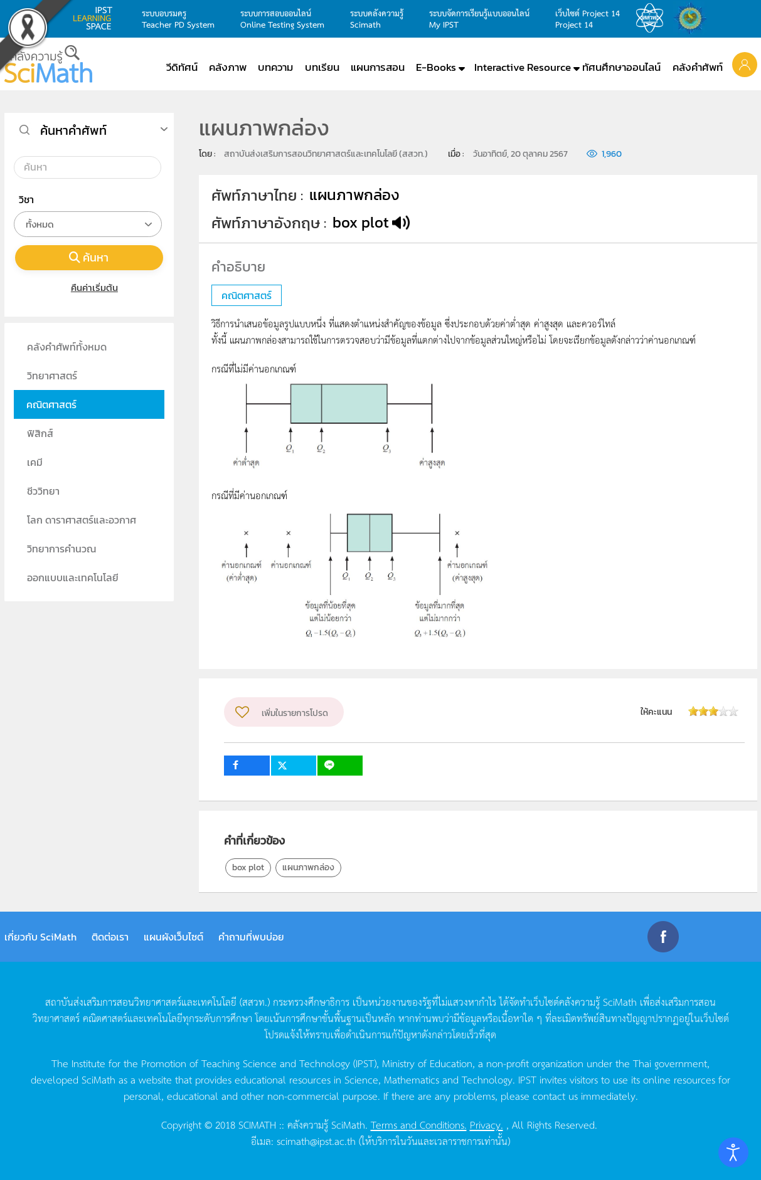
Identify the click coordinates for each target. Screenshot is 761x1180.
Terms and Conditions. (419, 1124)
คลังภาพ (228, 67)
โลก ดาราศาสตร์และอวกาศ (81, 519)
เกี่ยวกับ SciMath (40, 936)
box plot (248, 867)
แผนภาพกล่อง (308, 867)
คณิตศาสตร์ (51, 404)
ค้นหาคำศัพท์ (73, 130)
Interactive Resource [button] (522, 67)
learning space (96, 18)
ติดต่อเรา (110, 936)
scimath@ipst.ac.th (316, 1140)
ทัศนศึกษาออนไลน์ (621, 67)
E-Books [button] (436, 67)
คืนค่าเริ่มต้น (89, 287)
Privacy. (486, 1124)
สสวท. (653, 18)
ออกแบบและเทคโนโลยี (73, 577)
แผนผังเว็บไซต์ (173, 936)
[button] (744, 64)
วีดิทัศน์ (182, 67)
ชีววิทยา (43, 490)
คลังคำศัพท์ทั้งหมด (67, 346)
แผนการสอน (378, 67)
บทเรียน (322, 67)
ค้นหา (89, 257)
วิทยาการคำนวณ (61, 548)
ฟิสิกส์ (40, 433)
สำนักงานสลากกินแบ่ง (693, 18)
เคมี (35, 462)
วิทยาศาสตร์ (52, 375)
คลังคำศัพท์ (698, 67)
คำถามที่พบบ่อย (251, 936)
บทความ (275, 67)
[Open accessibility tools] (733, 1152)
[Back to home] (48, 64)
